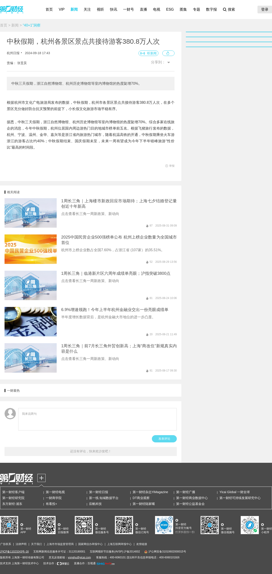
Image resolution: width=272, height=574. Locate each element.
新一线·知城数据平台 (104, 498)
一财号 (128, 9)
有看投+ (51, 504)
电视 (156, 9)
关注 (87, 9)
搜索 (231, 9)
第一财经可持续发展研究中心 (240, 498)
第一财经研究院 (13, 498)
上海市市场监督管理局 (60, 544)
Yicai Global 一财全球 (234, 492)
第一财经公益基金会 (190, 504)
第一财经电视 (55, 492)
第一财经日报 (98, 492)
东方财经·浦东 (12, 504)
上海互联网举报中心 (119, 544)
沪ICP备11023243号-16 (14, 551)
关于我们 (36, 544)
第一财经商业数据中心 (192, 498)
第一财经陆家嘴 (144, 504)
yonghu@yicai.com (79, 557)
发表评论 (164, 438)
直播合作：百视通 (85, 563)
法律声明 (21, 544)
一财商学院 (54, 498)
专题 (196, 9)
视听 (100, 9)
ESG (170, 9)
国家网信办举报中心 (90, 544)
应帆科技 (95, 504)
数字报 (211, 9)
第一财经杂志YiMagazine (150, 492)
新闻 (74, 9)
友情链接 (141, 544)
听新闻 (152, 53)
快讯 (113, 9)
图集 (183, 9)
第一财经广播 (185, 492)
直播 (143, 9)
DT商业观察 (141, 498)
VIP (62, 9)
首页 (49, 9)
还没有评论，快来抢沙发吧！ (90, 451)
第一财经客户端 (13, 492)
